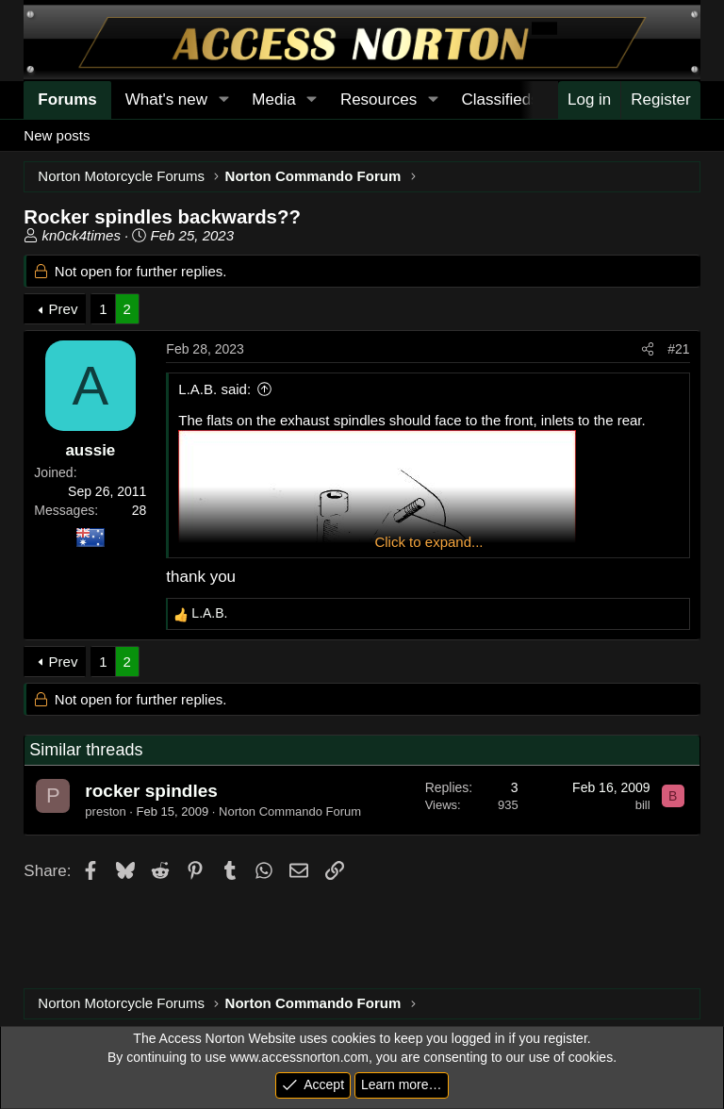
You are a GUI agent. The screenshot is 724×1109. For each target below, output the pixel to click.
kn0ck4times (81, 235)
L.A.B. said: (214, 389)
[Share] (647, 350)
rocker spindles (151, 791)
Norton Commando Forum (290, 811)
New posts (57, 135)
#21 (678, 348)
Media (273, 99)
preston (105, 811)
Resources (378, 99)
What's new (166, 99)
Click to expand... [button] (428, 542)
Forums (67, 99)
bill (642, 805)
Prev (63, 309)
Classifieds (499, 99)
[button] (223, 100)
